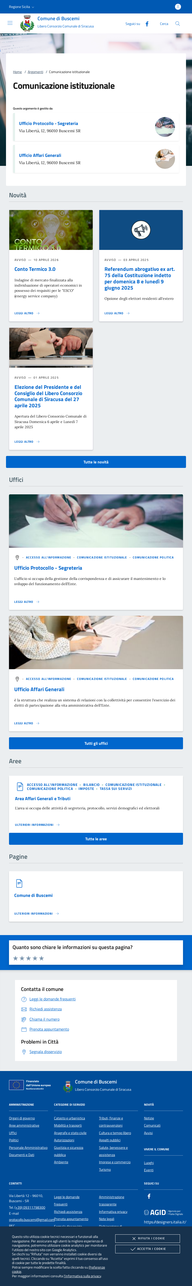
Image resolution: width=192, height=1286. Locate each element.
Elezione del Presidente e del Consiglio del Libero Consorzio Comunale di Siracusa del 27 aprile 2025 (48, 396)
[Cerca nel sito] (177, 23)
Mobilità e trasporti (68, 1125)
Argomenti (35, 72)
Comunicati (152, 1125)
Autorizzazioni (64, 1140)
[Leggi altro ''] (27, 602)
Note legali (106, 1219)
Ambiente (61, 1162)
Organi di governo (22, 1118)
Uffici (13, 1133)
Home (17, 72)
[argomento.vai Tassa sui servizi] (116, 788)
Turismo (105, 1169)
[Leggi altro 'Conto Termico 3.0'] (27, 313)
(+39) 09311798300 (29, 1207)
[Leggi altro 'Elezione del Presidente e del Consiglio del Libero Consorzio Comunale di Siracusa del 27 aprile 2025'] (27, 442)
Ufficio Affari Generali (40, 155)
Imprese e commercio (114, 1162)
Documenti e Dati (21, 1155)
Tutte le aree (96, 839)
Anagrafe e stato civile (70, 1133)
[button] (22, 6)
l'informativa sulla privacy (82, 1276)
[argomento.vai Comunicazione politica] (153, 557)
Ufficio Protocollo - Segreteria (48, 123)
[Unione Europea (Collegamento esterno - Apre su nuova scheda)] (31, 1086)
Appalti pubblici (109, 1140)
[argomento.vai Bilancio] (92, 784)
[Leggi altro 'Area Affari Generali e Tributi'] (37, 825)
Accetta (147, 1249)
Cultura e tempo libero (115, 1133)
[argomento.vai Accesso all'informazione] (49, 557)
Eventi (149, 1170)
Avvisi (148, 1133)
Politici (13, 1140)
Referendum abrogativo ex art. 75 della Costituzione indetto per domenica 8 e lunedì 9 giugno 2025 (139, 278)
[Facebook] (145, 23)
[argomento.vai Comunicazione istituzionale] (102, 557)
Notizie (149, 1118)
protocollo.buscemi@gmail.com (32, 1219)
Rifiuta (147, 1239)
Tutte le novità (96, 462)
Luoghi (149, 1163)
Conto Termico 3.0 (35, 269)
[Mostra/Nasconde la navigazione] (10, 23)
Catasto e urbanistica (69, 1118)
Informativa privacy (113, 1211)
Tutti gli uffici (96, 743)
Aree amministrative (24, 1125)
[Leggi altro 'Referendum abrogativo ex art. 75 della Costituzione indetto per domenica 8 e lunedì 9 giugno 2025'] (117, 313)
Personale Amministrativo (28, 1147)
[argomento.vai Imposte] (86, 788)
